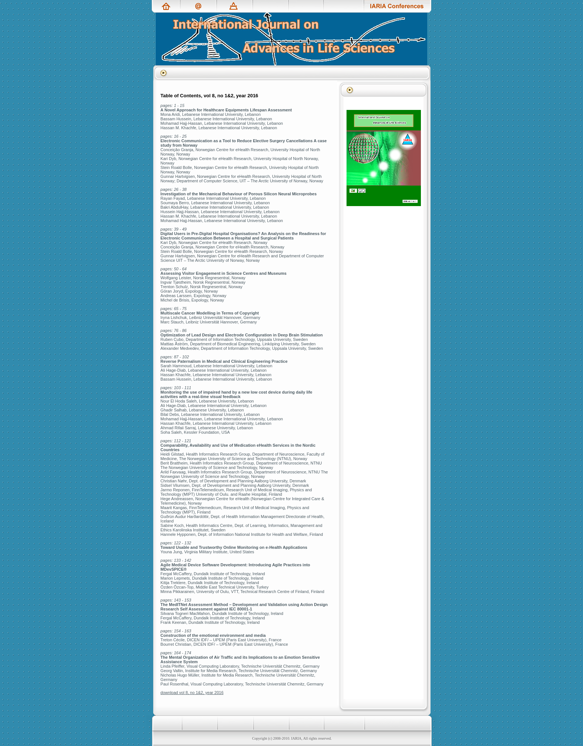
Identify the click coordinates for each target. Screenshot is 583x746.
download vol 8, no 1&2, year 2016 (192, 692)
